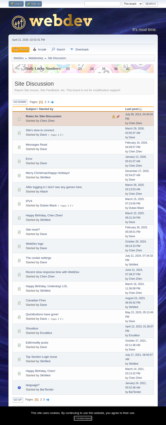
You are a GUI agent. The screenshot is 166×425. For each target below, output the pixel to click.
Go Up (18, 399)
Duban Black (48, 205)
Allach (44, 191)
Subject (31, 109)
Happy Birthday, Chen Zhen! (44, 215)
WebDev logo (35, 243)
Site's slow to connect (40, 130)
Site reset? (33, 229)
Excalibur (46, 333)
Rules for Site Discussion (44, 116)
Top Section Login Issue (41, 356)
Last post (133, 109)
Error (29, 158)
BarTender (47, 389)
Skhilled (45, 177)
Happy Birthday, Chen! (40, 371)
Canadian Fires (36, 300)
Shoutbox (32, 328)
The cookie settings (38, 258)
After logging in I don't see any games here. (54, 187)
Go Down (20, 102)
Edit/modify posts (37, 342)
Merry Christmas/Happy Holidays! (48, 173)
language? (33, 385)
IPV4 (29, 201)
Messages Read (36, 144)
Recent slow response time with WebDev (52, 272)
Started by (46, 109)
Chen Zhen (47, 120)
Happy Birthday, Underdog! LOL (47, 286)
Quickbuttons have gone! (42, 314)
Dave (43, 134)
